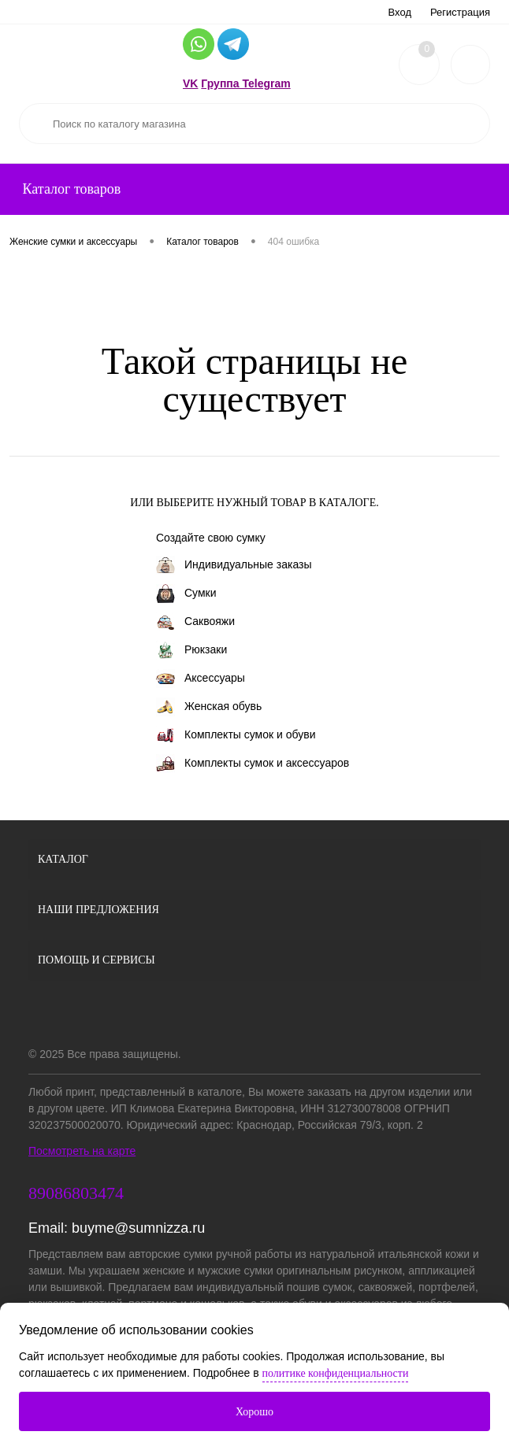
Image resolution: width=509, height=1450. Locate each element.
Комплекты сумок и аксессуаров (252, 763)
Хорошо (254, 1412)
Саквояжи (195, 621)
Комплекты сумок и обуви (235, 735)
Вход (399, 12)
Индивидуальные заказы (234, 565)
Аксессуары (200, 678)
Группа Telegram (245, 83)
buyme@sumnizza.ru (138, 1228)
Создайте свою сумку (211, 537)
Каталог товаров (70, 189)
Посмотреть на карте (82, 1151)
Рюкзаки (191, 650)
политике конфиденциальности (335, 1373)
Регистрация (460, 12)
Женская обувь (209, 706)
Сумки (186, 593)
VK (190, 83)
